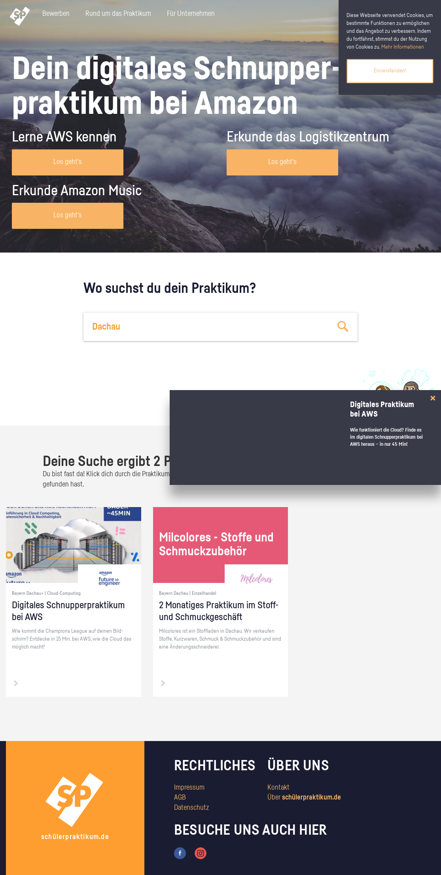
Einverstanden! (390, 71)
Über (304, 797)
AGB (180, 797)
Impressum (189, 787)
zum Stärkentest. (311, 405)
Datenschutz (191, 807)
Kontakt (278, 787)
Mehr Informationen (402, 47)
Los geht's (67, 162)
